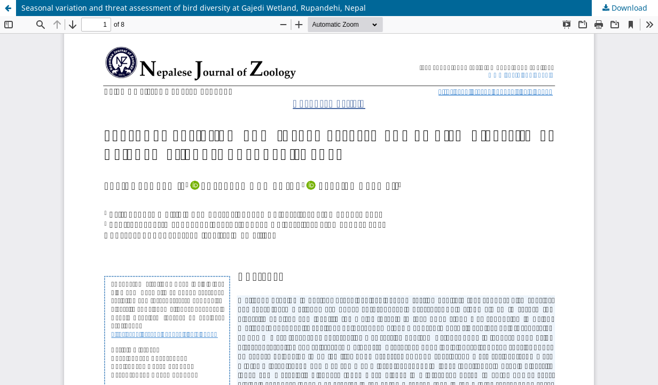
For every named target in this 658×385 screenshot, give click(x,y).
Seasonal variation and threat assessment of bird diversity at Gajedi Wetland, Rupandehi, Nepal (193, 8)
